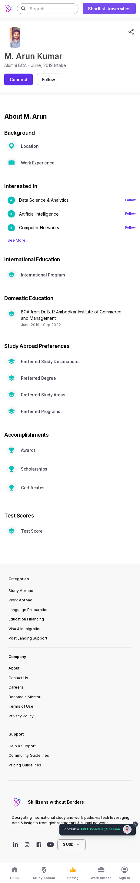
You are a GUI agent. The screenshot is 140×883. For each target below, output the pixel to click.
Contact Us (18, 678)
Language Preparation (28, 609)
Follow (130, 200)
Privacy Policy (21, 716)
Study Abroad (20, 590)
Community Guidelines (28, 755)
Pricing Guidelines (24, 765)
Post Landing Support (27, 638)
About (13, 668)
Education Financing (26, 619)
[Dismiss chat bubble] (135, 824)
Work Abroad (20, 600)
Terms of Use (20, 706)
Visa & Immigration (25, 629)
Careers (15, 687)
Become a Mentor (24, 697)
